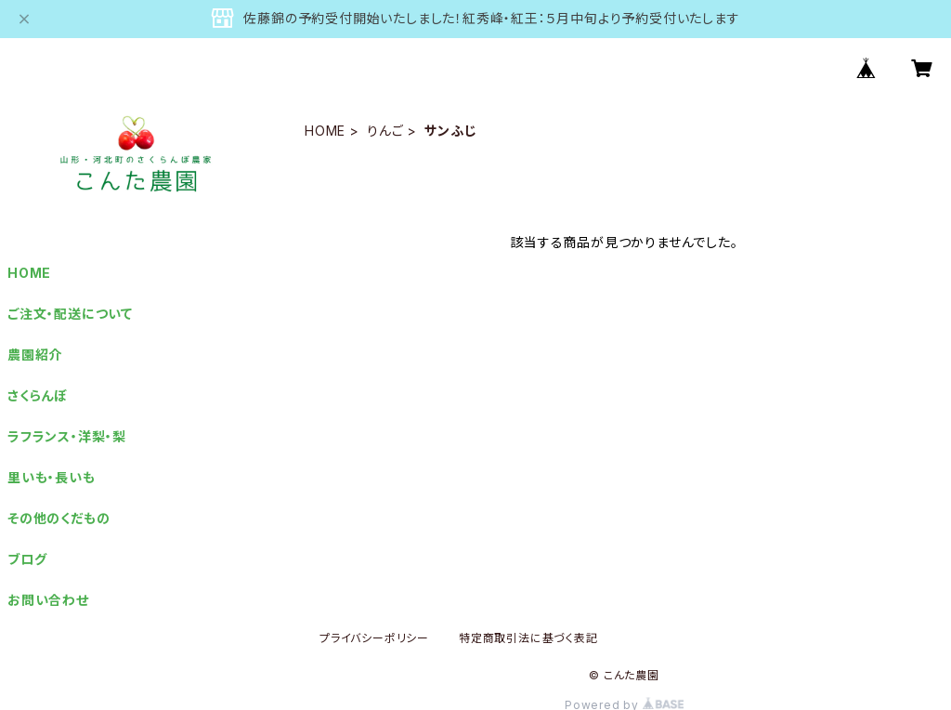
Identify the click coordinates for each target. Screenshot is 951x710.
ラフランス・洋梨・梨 (66, 436)
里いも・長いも (51, 477)
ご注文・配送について (70, 314)
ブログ (26, 559)
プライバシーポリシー (374, 638)
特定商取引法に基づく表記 (528, 638)
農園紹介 (34, 354)
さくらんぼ (37, 395)
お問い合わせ (48, 600)
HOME (325, 130)
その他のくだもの (58, 518)
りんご (385, 130)
